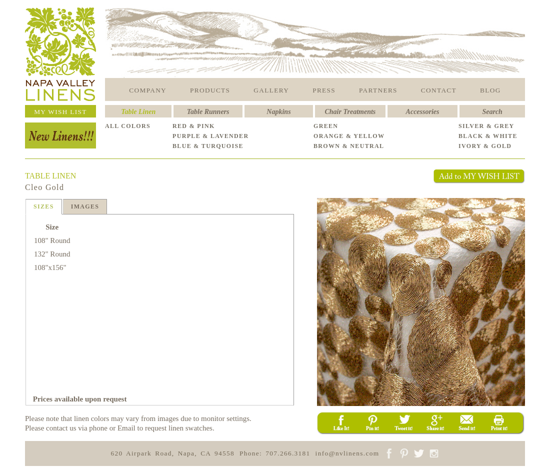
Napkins (278, 112)
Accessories (423, 112)
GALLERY (271, 90)
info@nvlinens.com (348, 453)
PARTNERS (378, 90)
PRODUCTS (210, 90)
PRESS (324, 90)
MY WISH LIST (60, 112)
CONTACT (438, 90)
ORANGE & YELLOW (349, 136)
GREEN (326, 126)
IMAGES (85, 206)
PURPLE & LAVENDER (210, 136)
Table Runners (208, 112)
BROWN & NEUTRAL (349, 146)
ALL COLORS (127, 126)
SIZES (44, 206)
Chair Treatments (350, 112)
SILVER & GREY (486, 126)
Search (492, 112)
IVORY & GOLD (485, 146)
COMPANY (147, 90)
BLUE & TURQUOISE (208, 146)
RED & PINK (193, 126)
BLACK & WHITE (488, 136)
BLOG (490, 90)
